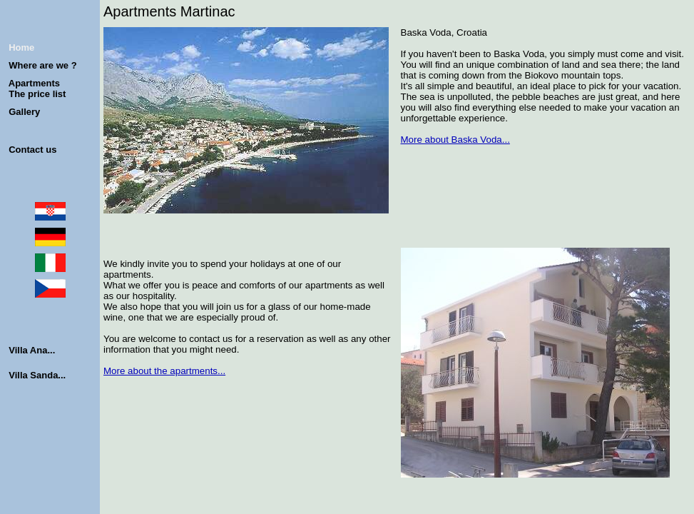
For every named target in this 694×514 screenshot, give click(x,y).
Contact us (32, 149)
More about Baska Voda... (455, 139)
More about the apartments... (164, 371)
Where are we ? (42, 65)
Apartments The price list (35, 88)
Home (21, 47)
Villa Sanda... (37, 375)
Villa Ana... (32, 350)
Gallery (24, 111)
